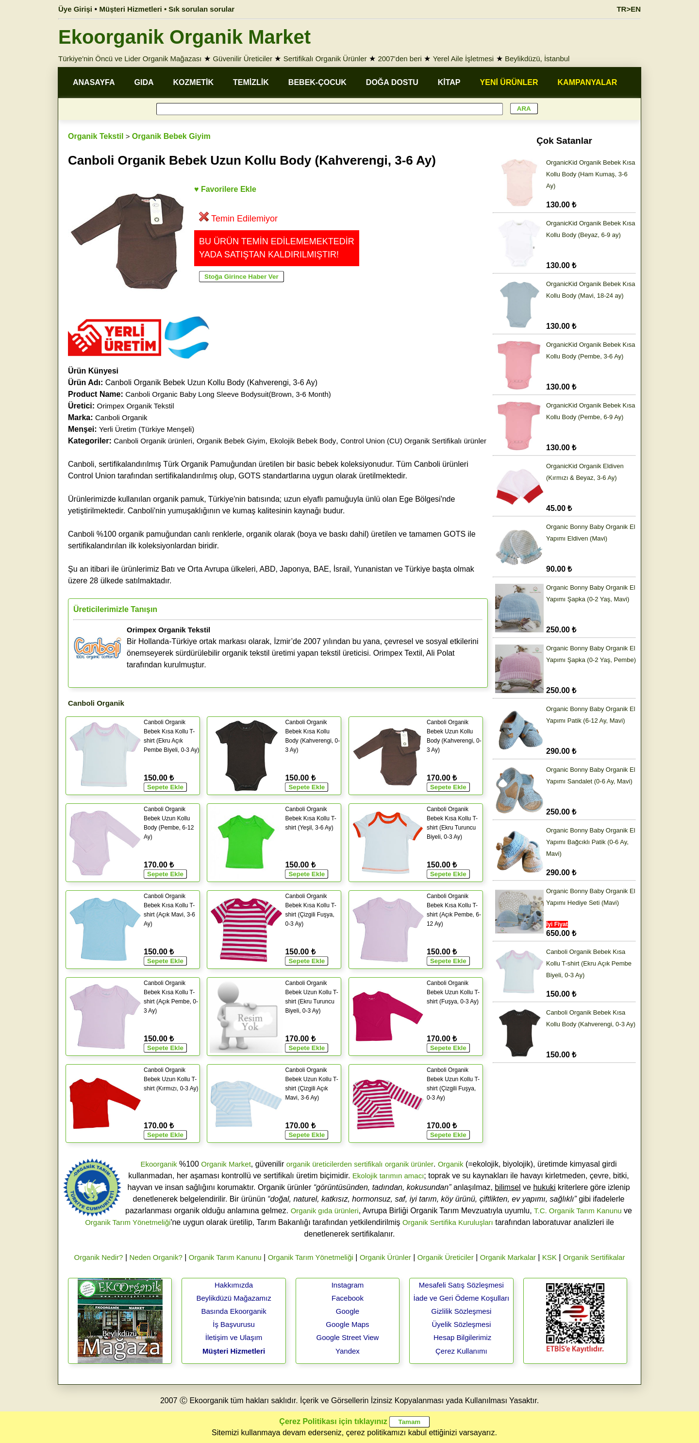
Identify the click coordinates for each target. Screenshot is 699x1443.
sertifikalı (368, 1164)
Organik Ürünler (385, 1257)
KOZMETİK (193, 82)
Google (347, 1311)
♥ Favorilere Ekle (225, 189)
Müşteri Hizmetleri (233, 1351)
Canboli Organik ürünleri (153, 441)
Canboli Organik (121, 417)
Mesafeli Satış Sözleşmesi (461, 1285)
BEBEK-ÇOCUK (317, 82)
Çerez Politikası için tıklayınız (333, 1421)
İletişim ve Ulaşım (234, 1337)
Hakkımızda (234, 1285)
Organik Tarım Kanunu (225, 1257)
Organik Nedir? (98, 1257)
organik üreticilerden (319, 1164)
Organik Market (226, 1164)
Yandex (347, 1351)
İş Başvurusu (234, 1324)
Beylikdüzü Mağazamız (233, 1298)
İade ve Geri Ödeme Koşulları (462, 1298)
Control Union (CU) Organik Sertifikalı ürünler (413, 441)
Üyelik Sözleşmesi (461, 1324)
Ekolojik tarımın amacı (388, 1175)
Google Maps (347, 1324)
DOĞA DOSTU (392, 82)
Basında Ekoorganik (233, 1311)
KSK (549, 1257)
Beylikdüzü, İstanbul (537, 58)
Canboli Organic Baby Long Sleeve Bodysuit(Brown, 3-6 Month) (228, 394)
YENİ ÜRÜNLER (509, 82)
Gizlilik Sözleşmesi (461, 1311)
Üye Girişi (75, 9)
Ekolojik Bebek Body (303, 441)
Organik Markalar (508, 1257)
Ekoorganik (158, 1164)
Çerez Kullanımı (461, 1351)
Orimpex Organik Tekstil (135, 406)
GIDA (144, 82)
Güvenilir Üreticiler (242, 58)
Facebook (348, 1298)
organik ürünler (409, 1164)
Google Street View (347, 1337)
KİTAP (449, 82)
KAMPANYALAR (587, 82)
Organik (451, 1164)
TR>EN (628, 9)
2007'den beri (399, 58)
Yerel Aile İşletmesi (463, 58)
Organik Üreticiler (445, 1257)
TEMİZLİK (251, 82)
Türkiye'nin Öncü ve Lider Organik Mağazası (130, 58)
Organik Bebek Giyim (171, 136)
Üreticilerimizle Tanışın (115, 609)
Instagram (348, 1285)
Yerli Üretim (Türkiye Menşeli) (146, 429)
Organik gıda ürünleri (325, 1210)
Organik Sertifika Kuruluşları (447, 1222)
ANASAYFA (94, 82)
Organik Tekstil (95, 136)
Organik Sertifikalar (594, 1257)
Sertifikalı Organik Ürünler (325, 58)
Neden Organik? (156, 1257)
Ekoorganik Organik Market (184, 37)
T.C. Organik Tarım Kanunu (578, 1210)
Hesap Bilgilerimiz (462, 1337)
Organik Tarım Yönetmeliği (127, 1222)
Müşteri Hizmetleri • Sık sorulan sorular (167, 9)
